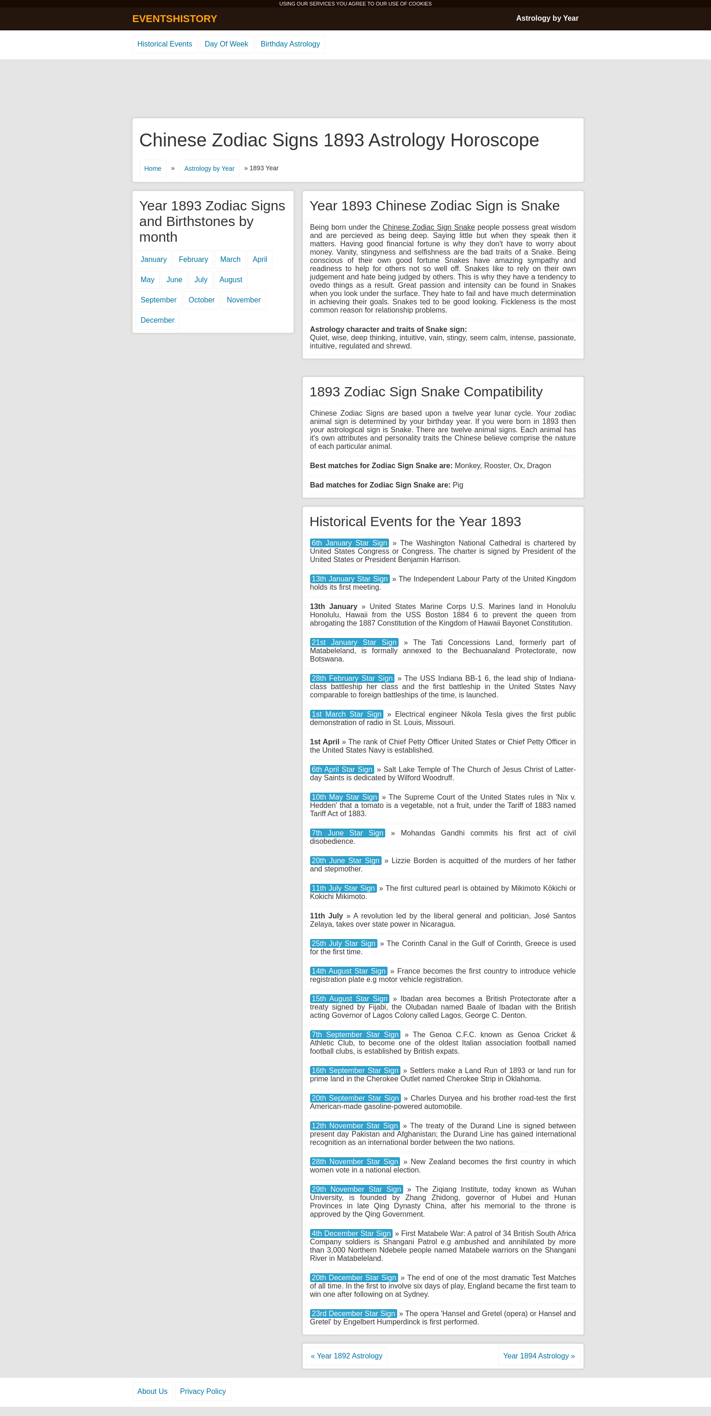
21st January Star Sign (354, 642)
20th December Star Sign (354, 1278)
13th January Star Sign (350, 579)
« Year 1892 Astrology (347, 1356)
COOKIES (420, 3)
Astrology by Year (547, 18)
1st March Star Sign (347, 714)
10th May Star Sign (344, 797)
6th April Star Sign (342, 769)
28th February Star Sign (352, 678)
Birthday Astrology (290, 44)
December (158, 320)
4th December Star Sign (351, 1233)
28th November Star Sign (355, 1162)
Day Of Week (227, 44)
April (260, 259)
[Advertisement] (355, 89)
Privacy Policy (203, 1391)
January (154, 259)
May (148, 280)
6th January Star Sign (349, 543)
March (230, 259)
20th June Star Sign (346, 861)
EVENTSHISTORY (175, 18)
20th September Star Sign (355, 1098)
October (202, 300)
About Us (153, 1391)
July (200, 280)
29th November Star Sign (356, 1189)
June (175, 280)
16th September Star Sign (355, 1070)
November (244, 300)
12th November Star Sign (355, 1126)
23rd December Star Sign (353, 1313)
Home (153, 168)
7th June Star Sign (348, 833)
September (159, 300)
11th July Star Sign (343, 888)
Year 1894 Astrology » (539, 1356)
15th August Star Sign (350, 999)
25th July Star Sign (344, 943)
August (231, 280)
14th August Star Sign (349, 971)
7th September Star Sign (355, 1035)
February (193, 259)
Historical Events (165, 44)
